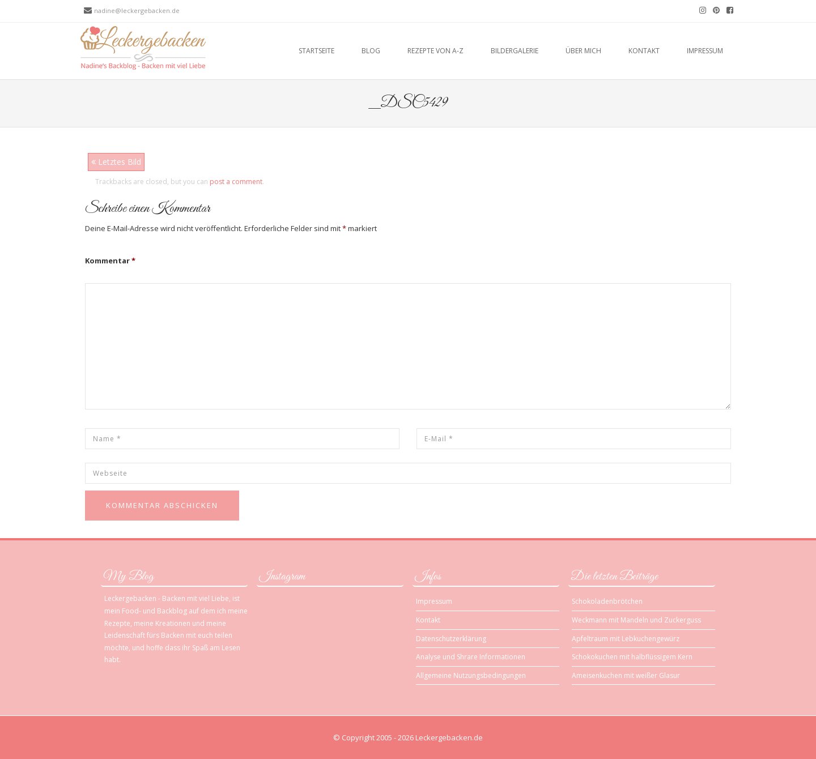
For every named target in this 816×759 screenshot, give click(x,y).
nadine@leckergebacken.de (137, 10)
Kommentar (110, 260)
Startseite (316, 51)
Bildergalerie (514, 51)
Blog (371, 51)
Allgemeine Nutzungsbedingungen (471, 675)
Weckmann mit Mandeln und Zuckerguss (636, 620)
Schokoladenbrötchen (607, 601)
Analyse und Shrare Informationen (470, 657)
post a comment (236, 181)
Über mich (583, 51)
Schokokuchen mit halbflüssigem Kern (632, 657)
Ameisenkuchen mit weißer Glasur (626, 675)
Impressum (705, 51)
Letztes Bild (116, 161)
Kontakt (644, 51)
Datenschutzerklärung (451, 638)
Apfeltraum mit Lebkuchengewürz (625, 638)
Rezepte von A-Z (435, 51)
